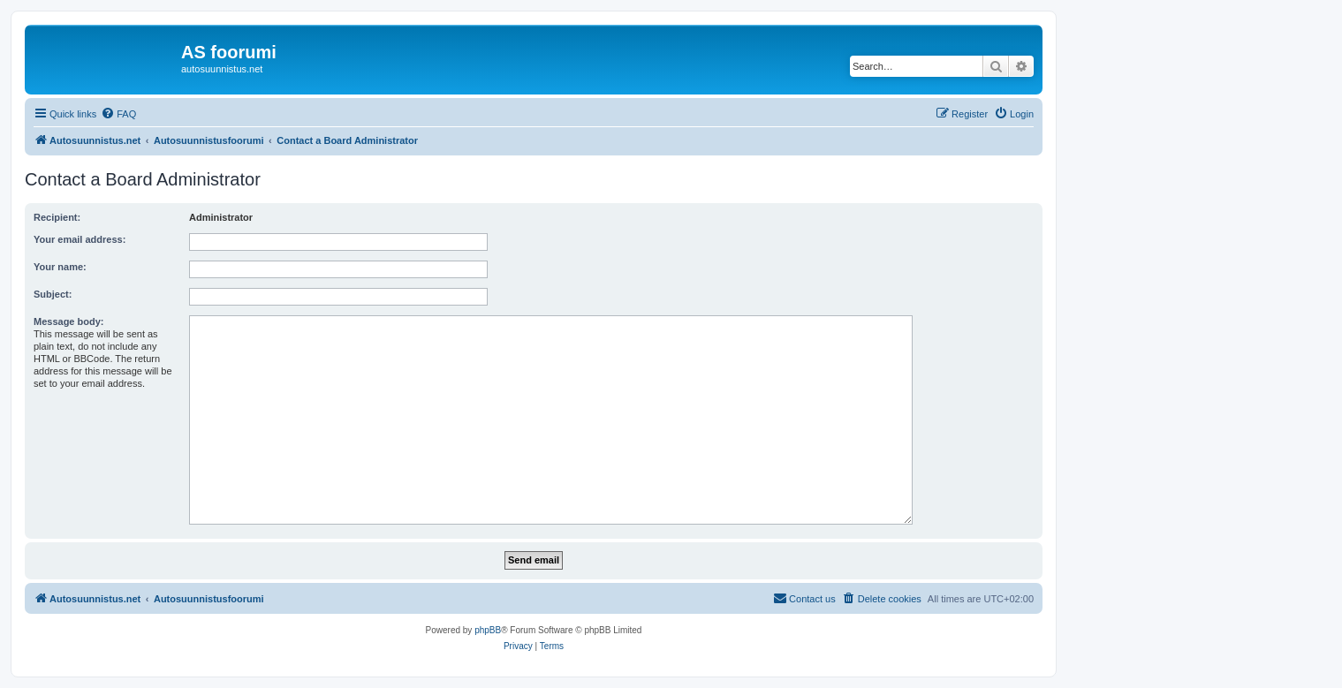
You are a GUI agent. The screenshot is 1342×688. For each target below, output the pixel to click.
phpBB (487, 630)
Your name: (60, 266)
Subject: (53, 294)
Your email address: (79, 239)
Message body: (68, 321)
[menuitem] (118, 114)
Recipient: (57, 217)
